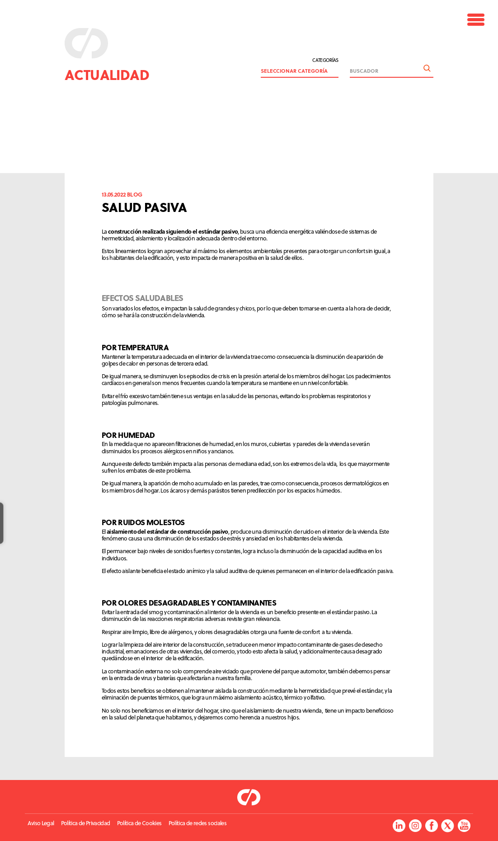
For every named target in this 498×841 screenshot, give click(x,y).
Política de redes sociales (197, 823)
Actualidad (107, 74)
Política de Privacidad (85, 823)
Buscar (427, 68)
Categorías (325, 62)
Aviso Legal (41, 823)
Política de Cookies (139, 823)
